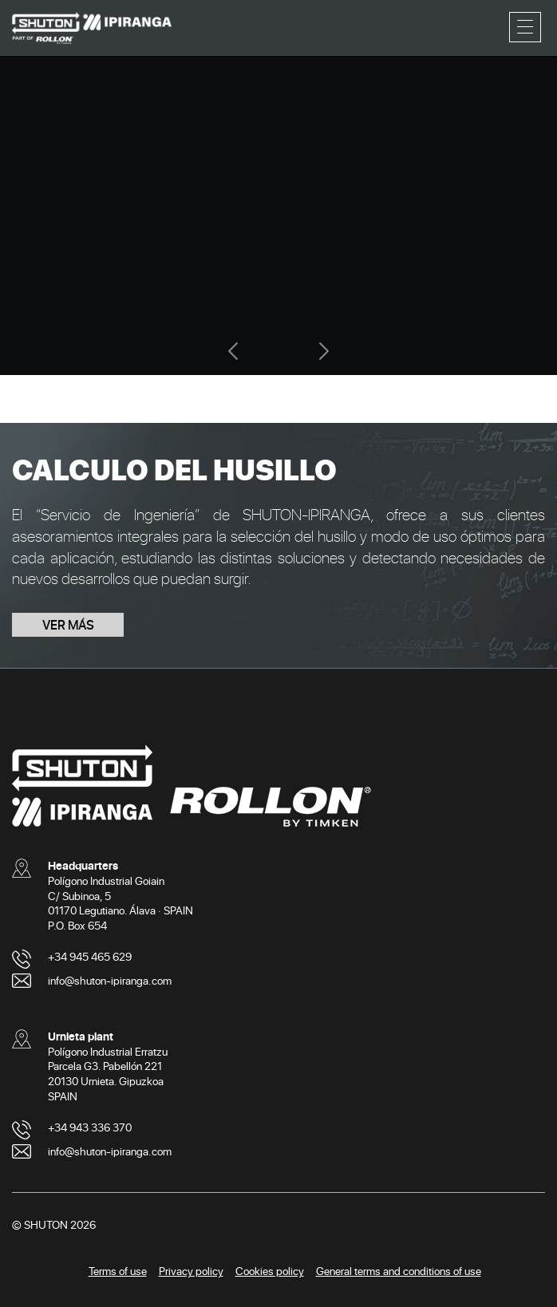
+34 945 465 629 (90, 956)
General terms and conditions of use (398, 1270)
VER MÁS (68, 624)
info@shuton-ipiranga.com (110, 980)
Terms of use (118, 1270)
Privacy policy (191, 1270)
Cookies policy (269, 1270)
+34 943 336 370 (90, 1127)
